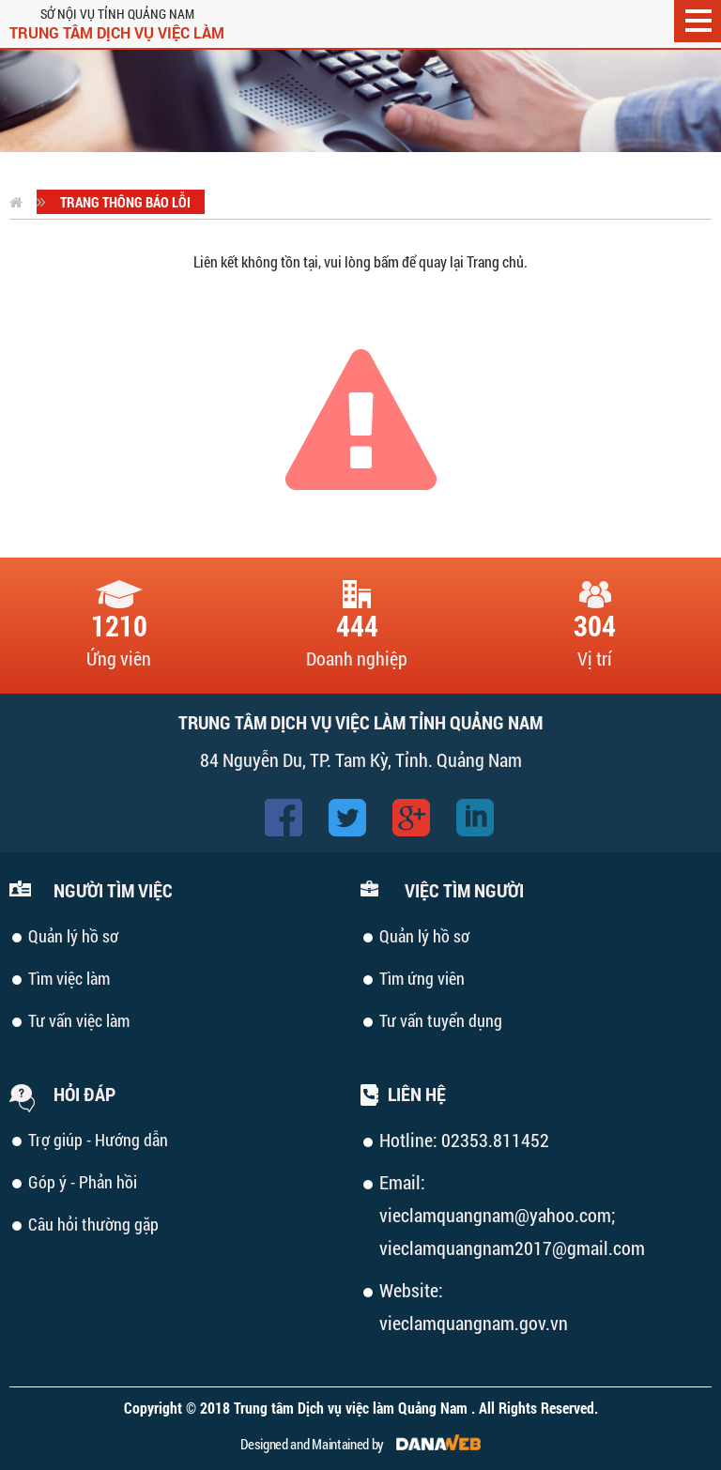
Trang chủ (495, 261)
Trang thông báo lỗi (125, 201)
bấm (386, 261)
